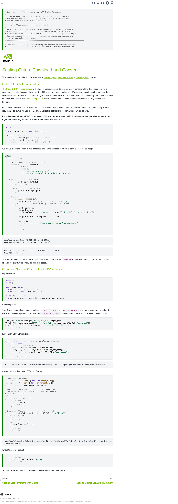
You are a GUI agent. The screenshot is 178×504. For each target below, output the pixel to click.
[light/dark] (132, 3)
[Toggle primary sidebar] (41, 3)
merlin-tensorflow (103, 77)
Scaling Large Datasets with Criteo (19, 50)
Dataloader (9, 125)
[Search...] (21, 13)
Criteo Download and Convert (21, 56)
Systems (8, 113)
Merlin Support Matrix (13, 95)
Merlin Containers (12, 92)
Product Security (118, 501)
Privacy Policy (43, 501)
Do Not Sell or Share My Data (71, 501)
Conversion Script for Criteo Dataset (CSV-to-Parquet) (160, 12)
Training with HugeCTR (18, 67)
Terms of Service (86, 501)
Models (8, 109)
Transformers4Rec (12, 121)
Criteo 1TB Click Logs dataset (58, 89)
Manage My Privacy (54, 501)
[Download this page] (123, 3)
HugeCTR (9, 129)
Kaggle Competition (115, 99)
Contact (127, 501)
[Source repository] (119, 3)
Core (7, 105)
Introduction (9, 24)
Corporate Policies (106, 501)
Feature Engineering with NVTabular (19, 61)
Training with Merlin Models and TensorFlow (21, 72)
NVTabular (9, 117)
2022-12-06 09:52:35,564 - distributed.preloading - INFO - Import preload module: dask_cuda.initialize (90, 368)
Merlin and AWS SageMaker (18, 45)
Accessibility (96, 501)
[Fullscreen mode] (128, 3)
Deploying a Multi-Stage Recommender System (16, 40)
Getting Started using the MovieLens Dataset (17, 33)
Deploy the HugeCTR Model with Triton (20, 79)
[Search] (137, 3)
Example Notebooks (13, 28)
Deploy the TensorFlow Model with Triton (21, 86)
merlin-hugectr (89, 77)
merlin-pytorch (120, 77)
